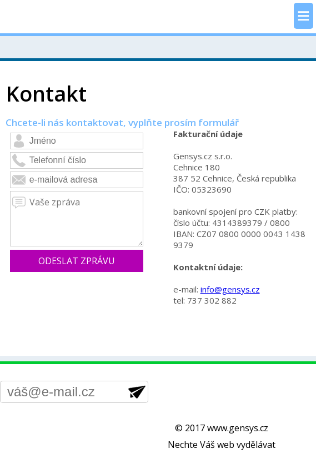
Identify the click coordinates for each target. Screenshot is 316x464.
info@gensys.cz (230, 289)
